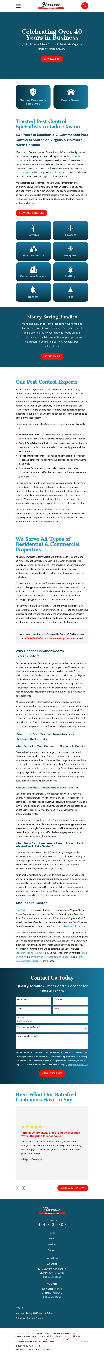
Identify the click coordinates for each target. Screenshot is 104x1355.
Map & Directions (52, 1276)
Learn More (52, 356)
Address (20, 1018)
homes (60, 156)
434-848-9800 (52, 1224)
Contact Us (52, 58)
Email (56, 1008)
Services (52, 1244)
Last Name (59, 999)
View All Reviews (73, 1187)
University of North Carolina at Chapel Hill (51, 956)
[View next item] (23, 1188)
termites (26, 172)
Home (52, 1238)
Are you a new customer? (28, 1027)
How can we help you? (27, 1036)
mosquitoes (54, 172)
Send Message (52, 1073)
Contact (52, 1250)
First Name (21, 999)
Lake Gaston (22, 910)
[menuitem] (19, 1349)
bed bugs (40, 172)
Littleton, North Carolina (73, 926)
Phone (19, 1008)
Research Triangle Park (27, 952)
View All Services (31, 212)
